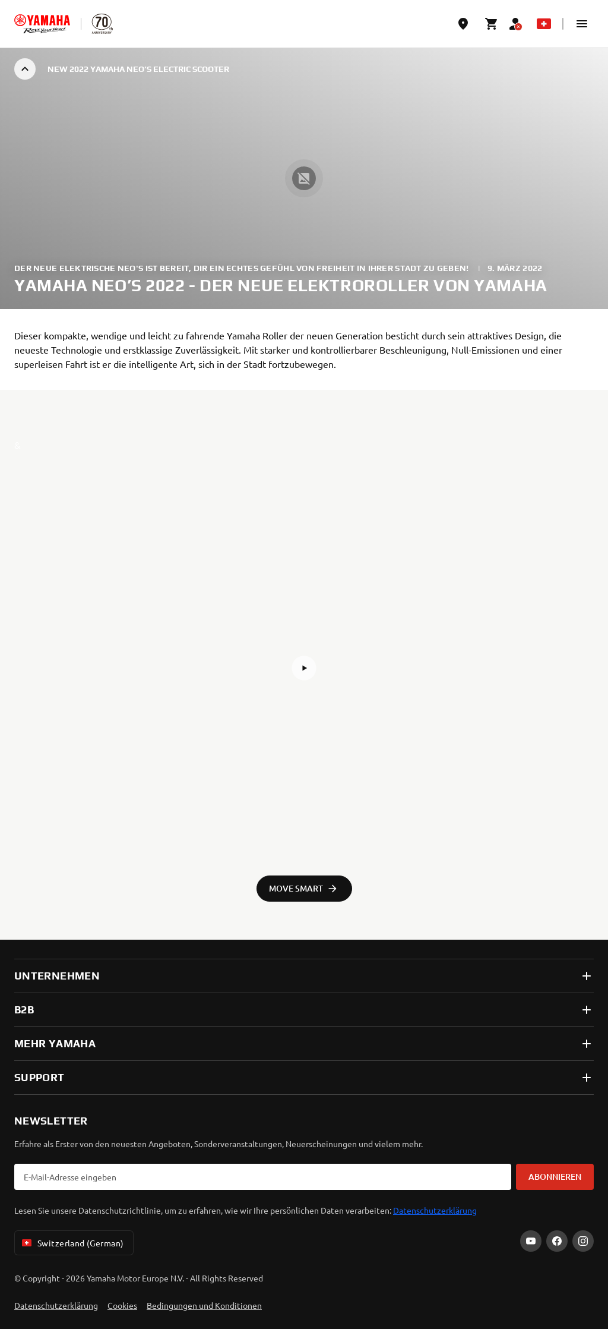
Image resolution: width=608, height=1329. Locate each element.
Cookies (122, 1305)
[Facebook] (557, 1241)
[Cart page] (491, 24)
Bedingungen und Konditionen (204, 1305)
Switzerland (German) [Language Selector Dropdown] (72, 1243)
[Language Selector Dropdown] (544, 24)
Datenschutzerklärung (435, 1210)
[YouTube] (531, 1241)
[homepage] (42, 23)
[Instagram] (583, 1241)
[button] (582, 24)
